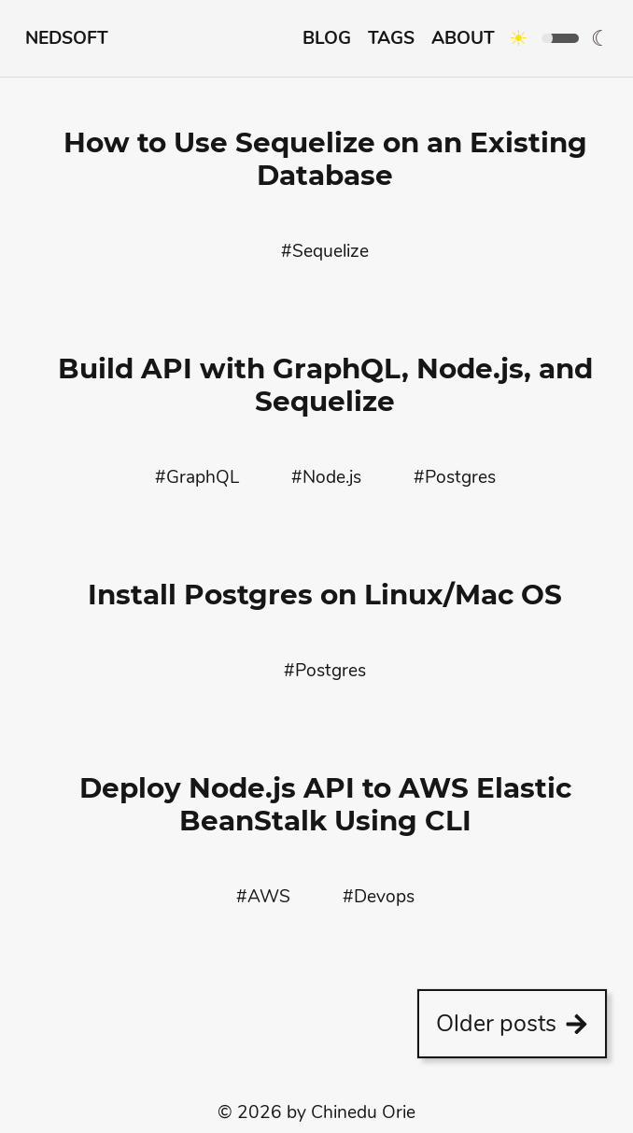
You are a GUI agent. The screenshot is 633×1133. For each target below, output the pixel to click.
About (463, 38)
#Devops (379, 897)
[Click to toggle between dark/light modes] (544, 38)
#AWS (263, 897)
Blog (326, 38)
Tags (391, 38)
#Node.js (326, 477)
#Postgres (455, 477)
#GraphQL (197, 477)
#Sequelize (325, 251)
